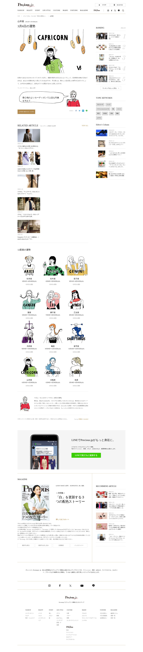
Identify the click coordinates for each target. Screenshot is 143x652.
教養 (68, 618)
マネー (68, 616)
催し (50, 613)
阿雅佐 (80, 419)
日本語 (105, 113)
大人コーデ (100, 105)
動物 (58, 616)
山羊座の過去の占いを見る (26, 112)
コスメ (40, 616)
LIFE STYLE (60, 610)
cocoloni (85, 419)
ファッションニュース (103, 109)
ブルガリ (84, 613)
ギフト (58, 613)
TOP (19, 16)
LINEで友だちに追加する (86, 455)
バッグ (108, 105)
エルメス (84, 616)
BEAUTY (40, 610)
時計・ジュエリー (30, 618)
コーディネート (30, 613)
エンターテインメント (72, 620)
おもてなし (59, 618)
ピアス (99, 118)
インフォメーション (71, 635)
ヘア (39, 620)
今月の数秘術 (103, 616)
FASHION (28, 610)
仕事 (68, 613)
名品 (67, 630)
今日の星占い (103, 613)
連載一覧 (112, 616)
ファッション (69, 633)
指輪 (117, 113)
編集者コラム (113, 613)
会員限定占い (103, 618)
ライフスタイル (70, 639)
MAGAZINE (113, 610)
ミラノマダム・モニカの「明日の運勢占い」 (35, 16)
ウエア (27, 616)
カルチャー (69, 637)
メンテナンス (42, 618)
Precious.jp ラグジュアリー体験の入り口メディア (71, 602)
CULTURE (69, 610)
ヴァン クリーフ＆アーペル (89, 618)
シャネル (84, 620)
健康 (58, 625)
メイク (40, 613)
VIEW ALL (85, 126)
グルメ (51, 616)
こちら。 (50, 524)
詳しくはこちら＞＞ (62, 519)
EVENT (51, 610)
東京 (98, 113)
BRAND (84, 610)
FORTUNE (103, 610)
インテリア (59, 620)
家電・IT (59, 623)
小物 (111, 113)
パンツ (119, 109)
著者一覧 (112, 618)
